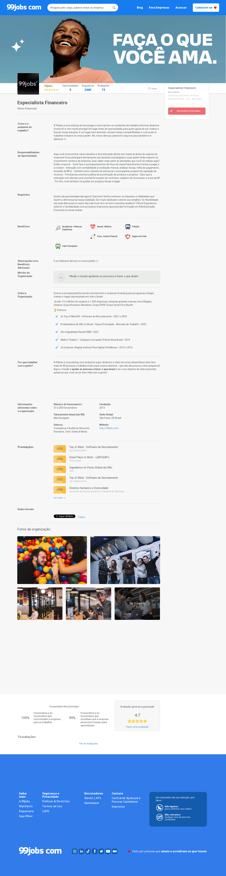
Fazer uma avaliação (137, 726)
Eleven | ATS (92, 798)
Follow (81, 517)
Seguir (152, 88)
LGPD (45, 811)
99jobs (48, 86)
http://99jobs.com (109, 428)
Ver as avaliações (88, 743)
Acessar (181, 7)
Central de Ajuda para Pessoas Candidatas (126, 799)
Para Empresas (159, 7)
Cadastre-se (206, 7)
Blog (140, 7)
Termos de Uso (52, 806)
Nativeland (91, 803)
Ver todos (59, 498)
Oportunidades (70, 88)
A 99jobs (24, 801)
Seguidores (88, 88)
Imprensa (118, 806)
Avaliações (103, 88)
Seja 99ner (26, 816)
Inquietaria (26, 811)
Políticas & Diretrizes (56, 801)
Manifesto (26, 806)
